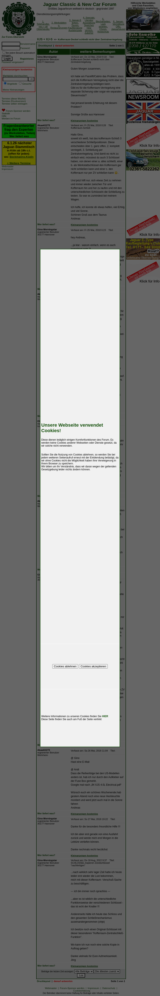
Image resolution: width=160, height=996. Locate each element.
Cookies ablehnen (65, 666)
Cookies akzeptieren (93, 666)
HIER (105, 716)
